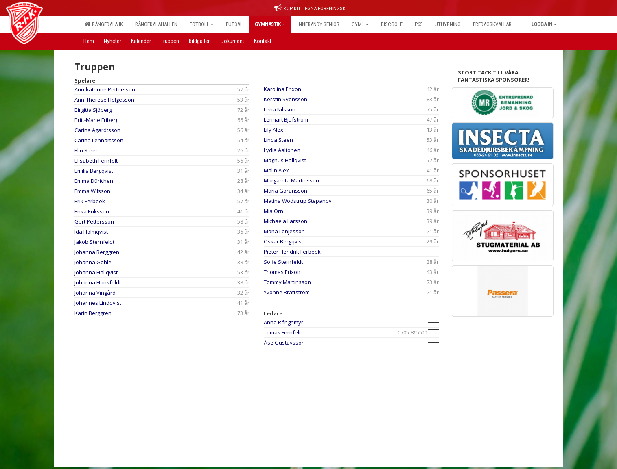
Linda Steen (278, 139)
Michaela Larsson (285, 221)
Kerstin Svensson (285, 99)
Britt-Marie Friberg (96, 120)
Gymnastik (270, 24)
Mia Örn (273, 211)
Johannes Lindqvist (97, 302)
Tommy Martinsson (287, 282)
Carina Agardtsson (97, 130)
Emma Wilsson (92, 191)
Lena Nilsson (279, 109)
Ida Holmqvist (91, 231)
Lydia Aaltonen (282, 150)
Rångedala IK (104, 24)
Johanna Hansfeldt (97, 282)
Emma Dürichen (93, 181)
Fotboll (202, 24)
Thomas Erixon (282, 272)
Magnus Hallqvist (285, 160)
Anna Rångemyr (283, 322)
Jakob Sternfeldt (94, 241)
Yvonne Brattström (287, 292)
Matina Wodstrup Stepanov (298, 200)
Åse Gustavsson (284, 342)
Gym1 (360, 24)
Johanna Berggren (96, 252)
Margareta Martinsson (291, 180)
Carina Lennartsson (98, 140)
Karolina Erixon (282, 89)
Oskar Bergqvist (283, 241)
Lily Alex (273, 129)
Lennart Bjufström (286, 119)
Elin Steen (86, 150)
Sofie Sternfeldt (283, 261)
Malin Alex (276, 170)
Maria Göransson (285, 190)
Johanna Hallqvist (96, 272)
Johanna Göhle (93, 262)
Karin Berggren (93, 313)
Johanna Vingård (95, 292)
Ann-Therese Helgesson (104, 99)
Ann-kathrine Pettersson (104, 89)
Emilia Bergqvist (93, 170)
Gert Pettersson (94, 221)
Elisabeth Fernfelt (96, 160)
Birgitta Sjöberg (93, 109)
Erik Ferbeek (89, 201)
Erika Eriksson (91, 211)
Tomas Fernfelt (282, 332)
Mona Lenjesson (284, 231)
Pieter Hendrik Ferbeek (292, 251)
